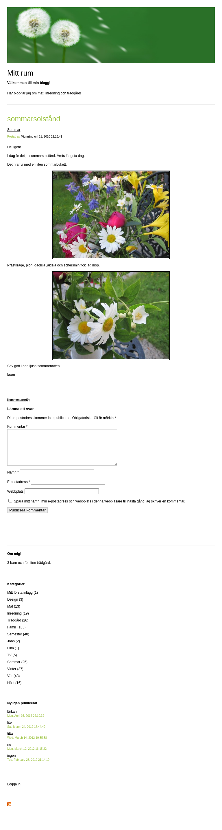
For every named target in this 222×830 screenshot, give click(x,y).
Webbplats (15, 498)
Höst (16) (14, 690)
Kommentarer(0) (18, 399)
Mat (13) (13, 613)
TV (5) (12, 662)
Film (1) (13, 655)
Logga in (14, 791)
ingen (28, 764)
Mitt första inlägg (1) (22, 599)
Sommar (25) (17, 669)
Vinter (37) (15, 676)
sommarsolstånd (33, 119)
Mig (23, 136)
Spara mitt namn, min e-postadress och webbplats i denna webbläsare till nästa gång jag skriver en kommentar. (99, 508)
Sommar (13, 130)
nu (27, 753)
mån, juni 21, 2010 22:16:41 (44, 136)
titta (27, 742)
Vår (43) (13, 683)
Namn (13, 479)
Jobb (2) (13, 648)
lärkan (25, 720)
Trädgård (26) (17, 627)
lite (26, 731)
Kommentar (17, 427)
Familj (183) (16, 634)
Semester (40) (18, 641)
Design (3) (15, 606)
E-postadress (18, 489)
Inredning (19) (18, 620)
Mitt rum (20, 73)
